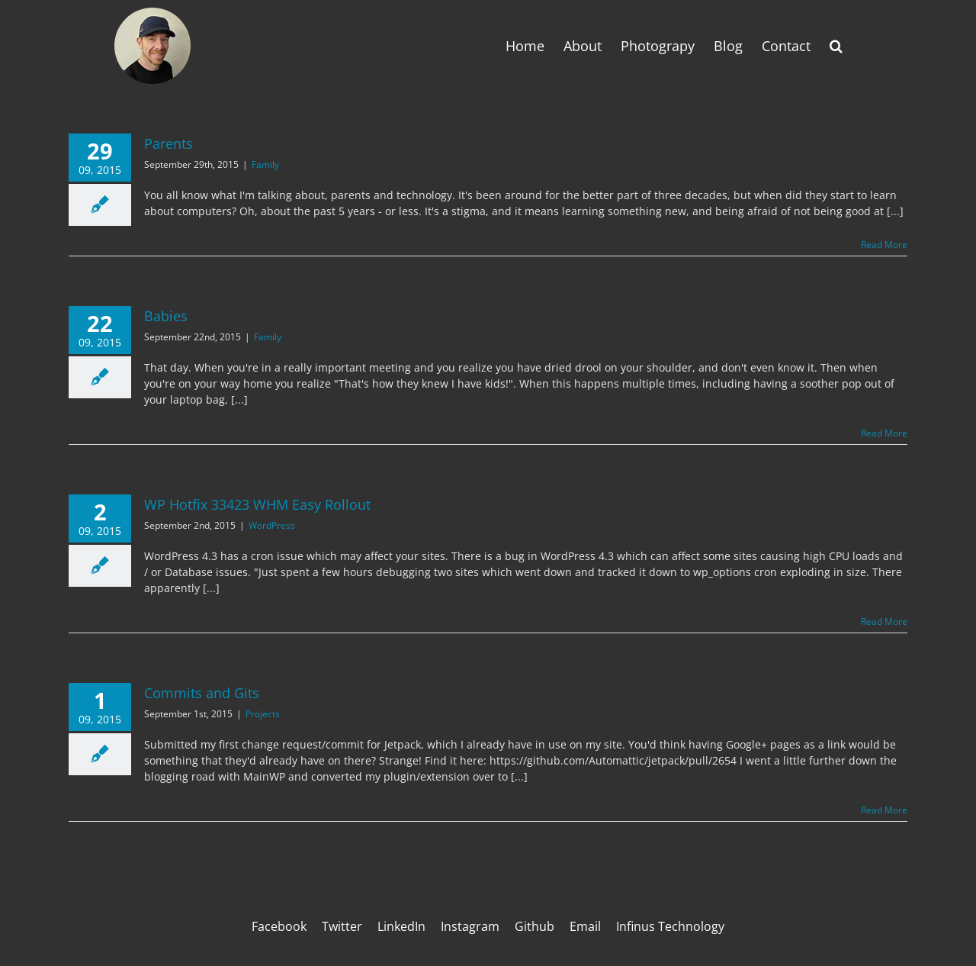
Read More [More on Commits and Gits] (884, 809)
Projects (263, 713)
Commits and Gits (201, 693)
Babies (166, 316)
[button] (836, 46)
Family (265, 164)
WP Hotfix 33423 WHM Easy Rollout (257, 504)
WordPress (272, 525)
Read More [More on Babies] (884, 433)
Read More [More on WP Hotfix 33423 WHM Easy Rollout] (884, 621)
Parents (168, 143)
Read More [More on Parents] (884, 244)
